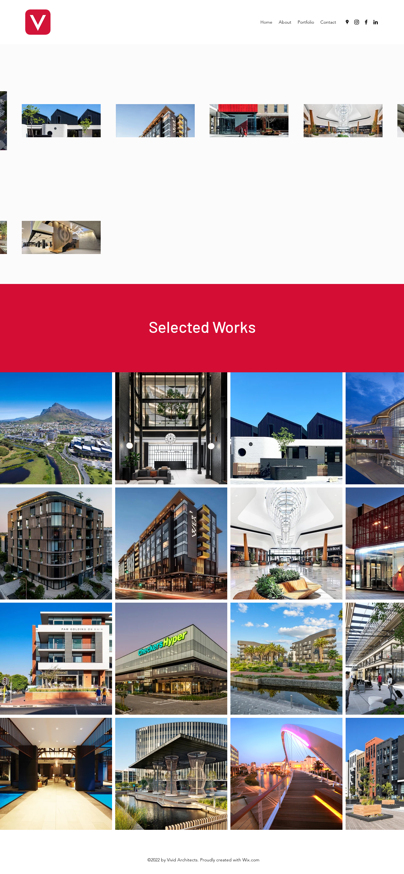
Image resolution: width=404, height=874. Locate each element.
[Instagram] (357, 22)
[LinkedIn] (375, 22)
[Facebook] (366, 22)
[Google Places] (347, 22)
